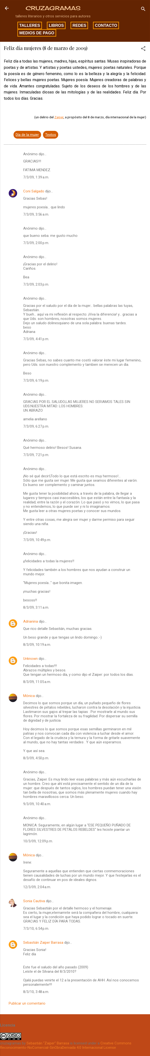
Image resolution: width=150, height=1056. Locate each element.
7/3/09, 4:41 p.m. (36, 339)
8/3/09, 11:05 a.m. (37, 682)
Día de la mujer (27, 135)
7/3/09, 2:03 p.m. (36, 284)
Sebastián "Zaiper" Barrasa (48, 1043)
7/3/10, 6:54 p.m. (36, 928)
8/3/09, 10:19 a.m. (37, 644)
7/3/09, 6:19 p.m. (36, 380)
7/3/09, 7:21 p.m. (36, 455)
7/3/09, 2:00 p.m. (36, 243)
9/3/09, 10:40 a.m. (37, 804)
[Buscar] (143, 9)
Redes (79, 25)
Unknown (30, 658)
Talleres (29, 25)
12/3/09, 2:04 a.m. (37, 887)
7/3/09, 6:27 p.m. (36, 426)
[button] (143, 49)
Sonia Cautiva (34, 901)
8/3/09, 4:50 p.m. (36, 758)
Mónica (29, 696)
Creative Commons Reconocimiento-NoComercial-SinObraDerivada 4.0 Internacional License (65, 1045)
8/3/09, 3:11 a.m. (36, 607)
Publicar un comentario (27, 1003)
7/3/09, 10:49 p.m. (37, 540)
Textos (50, 135)
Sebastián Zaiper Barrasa (43, 942)
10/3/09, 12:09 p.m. (38, 841)
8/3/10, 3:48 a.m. (36, 992)
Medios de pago (36, 33)
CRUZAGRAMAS (53, 8)
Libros (56, 25)
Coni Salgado (33, 191)
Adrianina (30, 621)
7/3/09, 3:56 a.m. (36, 214)
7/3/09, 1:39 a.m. (36, 177)
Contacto (106, 25)
